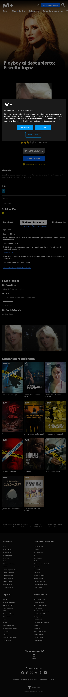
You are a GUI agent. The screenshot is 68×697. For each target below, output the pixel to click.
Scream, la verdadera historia (32, 396)
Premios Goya (38, 578)
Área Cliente (38, 608)
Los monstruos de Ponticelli (34, 434)
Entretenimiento (8, 587)
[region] (34, 120)
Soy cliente (34, 150)
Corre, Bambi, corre (10, 243)
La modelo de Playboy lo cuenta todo (16, 262)
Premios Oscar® (39, 575)
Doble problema (9, 234)
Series (5, 11)
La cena (36, 549)
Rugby (5, 622)
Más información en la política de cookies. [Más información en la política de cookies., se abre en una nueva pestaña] (40, 121)
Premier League (8, 608)
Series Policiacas (8, 575)
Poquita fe (37, 569)
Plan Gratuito (38, 619)
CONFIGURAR (33, 135)
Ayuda (34, 656)
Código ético (38, 617)
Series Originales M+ (9, 569)
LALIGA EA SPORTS (8, 605)
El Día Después (7, 611)
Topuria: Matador (8, 625)
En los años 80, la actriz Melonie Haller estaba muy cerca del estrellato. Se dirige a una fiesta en (33, 257)
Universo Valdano (8, 614)
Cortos (5, 561)
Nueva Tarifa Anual (40, 631)
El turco (36, 567)
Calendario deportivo (53, 11)
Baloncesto (34, 11)
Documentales (7, 584)
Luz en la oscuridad (9, 471)
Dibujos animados (39, 581)
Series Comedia (8, 578)
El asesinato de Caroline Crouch (54, 396)
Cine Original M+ (8, 549)
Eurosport (6, 631)
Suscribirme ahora (50, 5)
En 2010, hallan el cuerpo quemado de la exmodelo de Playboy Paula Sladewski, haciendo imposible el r (32, 248)
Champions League (9, 602)
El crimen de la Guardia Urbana (32, 509)
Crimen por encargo (9, 395)
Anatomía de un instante (42, 564)
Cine (14, 11)
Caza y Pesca (38, 587)
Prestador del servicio (20, 679)
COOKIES (52, 679)
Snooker (5, 634)
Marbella (37, 572)
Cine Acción (6, 558)
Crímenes (27, 471)
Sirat (35, 555)
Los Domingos (38, 546)
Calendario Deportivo (9, 637)
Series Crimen (7, 581)
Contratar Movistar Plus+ (42, 622)
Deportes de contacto (10, 628)
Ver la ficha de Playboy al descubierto (34, 226)
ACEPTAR (42, 128)
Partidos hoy (7, 640)
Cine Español (7, 552)
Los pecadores (38, 552)
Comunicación (38, 637)
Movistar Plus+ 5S (39, 614)
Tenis (4, 619)
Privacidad (43, 679)
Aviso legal (33, 679)
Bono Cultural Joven (40, 605)
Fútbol (22, 11)
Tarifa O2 (37, 628)
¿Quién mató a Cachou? (11, 509)
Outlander (37, 561)
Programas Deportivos (41, 584)
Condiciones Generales (41, 611)
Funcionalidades (39, 602)
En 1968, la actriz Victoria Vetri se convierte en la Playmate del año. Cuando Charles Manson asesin (34, 239)
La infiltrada (38, 558)
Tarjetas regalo (38, 634)
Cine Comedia (7, 555)
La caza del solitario (52, 471)
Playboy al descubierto (33, 222)
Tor (3, 434)
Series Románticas (8, 572)
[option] (14, 338)
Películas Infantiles (9, 564)
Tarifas (36, 625)
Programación (38, 640)
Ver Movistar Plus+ (39, 599)
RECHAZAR (25, 128)
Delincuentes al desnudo (54, 434)
